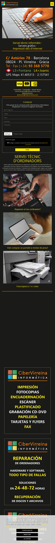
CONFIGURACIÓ (27, 530)
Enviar (27, 150)
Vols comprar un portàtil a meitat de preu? (27, 247)
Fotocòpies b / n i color (27, 286)
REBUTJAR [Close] (27, 534)
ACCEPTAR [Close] (27, 539)
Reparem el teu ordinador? (27, 209)
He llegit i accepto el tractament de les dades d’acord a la (28, 143)
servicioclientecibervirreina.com (27, 91)
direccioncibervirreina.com (27, 95)
